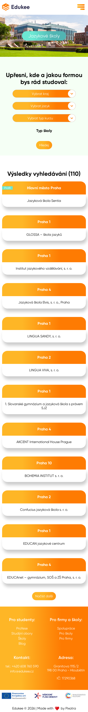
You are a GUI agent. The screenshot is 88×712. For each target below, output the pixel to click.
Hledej (44, 145)
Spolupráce (66, 628)
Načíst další (44, 596)
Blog (22, 643)
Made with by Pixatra (56, 708)
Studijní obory (21, 633)
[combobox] (15, 94)
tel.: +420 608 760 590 (22, 666)
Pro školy (66, 633)
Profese (22, 628)
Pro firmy (66, 638)
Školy (22, 638)
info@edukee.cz (22, 671)
